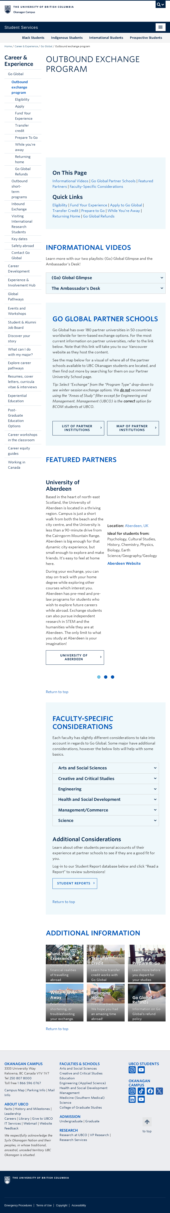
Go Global (46, 46)
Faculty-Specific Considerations (97, 186)
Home (8, 46)
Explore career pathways (19, 365)
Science (65, 820)
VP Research (99, 1135)
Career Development (19, 268)
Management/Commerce (83, 810)
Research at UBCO (73, 1135)
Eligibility (22, 100)
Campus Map (14, 1090)
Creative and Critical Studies (86, 778)
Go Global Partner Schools (113, 181)
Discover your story (19, 338)
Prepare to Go (93, 211)
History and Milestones (32, 1109)
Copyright (61, 1205)
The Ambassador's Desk (76, 288)
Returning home (23, 159)
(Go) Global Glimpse (72, 277)
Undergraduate (71, 1121)
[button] (37, 74)
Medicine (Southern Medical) (82, 1097)
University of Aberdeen (74, 657)
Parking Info (36, 1090)
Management (69, 1093)
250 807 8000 (21, 1078)
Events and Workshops (17, 311)
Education (67, 1078)
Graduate (92, 1121)
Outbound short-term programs (19, 189)
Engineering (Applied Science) (83, 1083)
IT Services (12, 1123)
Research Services (73, 1140)
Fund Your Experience (24, 116)
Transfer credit (22, 128)
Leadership (12, 1113)
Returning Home (66, 216)
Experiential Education (17, 398)
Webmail (30, 1123)
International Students (106, 37)
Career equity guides (19, 451)
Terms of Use (44, 1205)
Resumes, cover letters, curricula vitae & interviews (22, 381)
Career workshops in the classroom (22, 437)
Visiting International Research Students (22, 224)
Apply (19, 106)
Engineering (69, 789)
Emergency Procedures (18, 1205)
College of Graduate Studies (81, 1107)
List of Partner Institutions (77, 428)
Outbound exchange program (20, 87)
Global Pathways (16, 296)
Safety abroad (23, 246)
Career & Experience (26, 46)
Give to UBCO (42, 1118)
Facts (8, 1109)
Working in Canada (16, 465)
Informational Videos (70, 181)
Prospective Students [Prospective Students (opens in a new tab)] (146, 37)
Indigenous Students (67, 37)
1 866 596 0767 (29, 1083)
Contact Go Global (21, 255)
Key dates (19, 239)
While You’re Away (124, 211)
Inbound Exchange (19, 206)
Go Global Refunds (23, 171)
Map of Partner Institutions (132, 428)
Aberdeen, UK (137, 526)
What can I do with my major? (20, 352)
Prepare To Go (26, 138)
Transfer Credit (65, 211)
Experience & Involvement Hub (21, 282)
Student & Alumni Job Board (22, 325)
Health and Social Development (89, 799)
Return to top (57, 692)
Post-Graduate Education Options (16, 418)
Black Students (33, 37)
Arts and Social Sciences (82, 768)
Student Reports (73, 883)
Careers (10, 1118)
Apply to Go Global (126, 205)
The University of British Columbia (72, 9)
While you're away (25, 147)
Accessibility (78, 1205)
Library (24, 1118)
